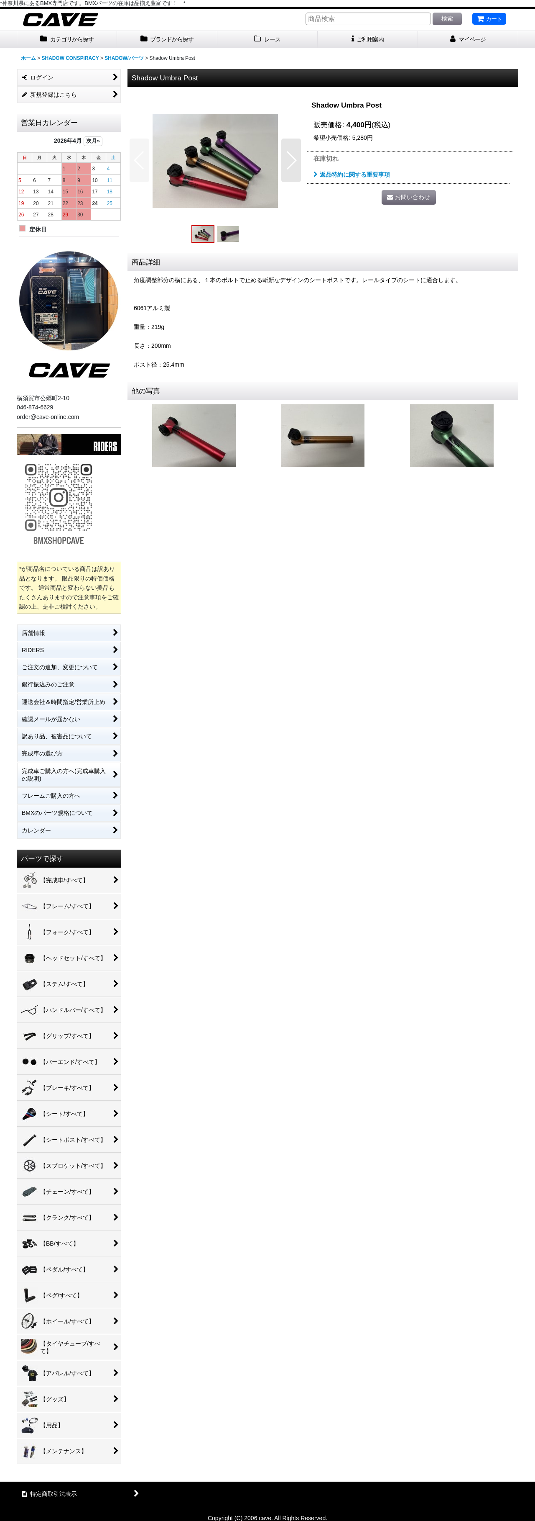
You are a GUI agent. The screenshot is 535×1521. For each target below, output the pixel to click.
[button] (139, 160)
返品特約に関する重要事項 (351, 174)
